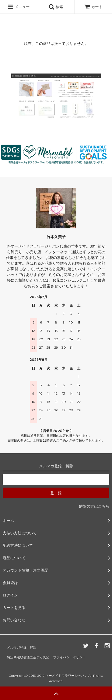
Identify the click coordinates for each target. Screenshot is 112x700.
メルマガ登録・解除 (21, 647)
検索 (56, 7)
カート (93, 7)
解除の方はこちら (94, 506)
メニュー (19, 7)
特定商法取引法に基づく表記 (28, 657)
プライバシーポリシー (69, 657)
